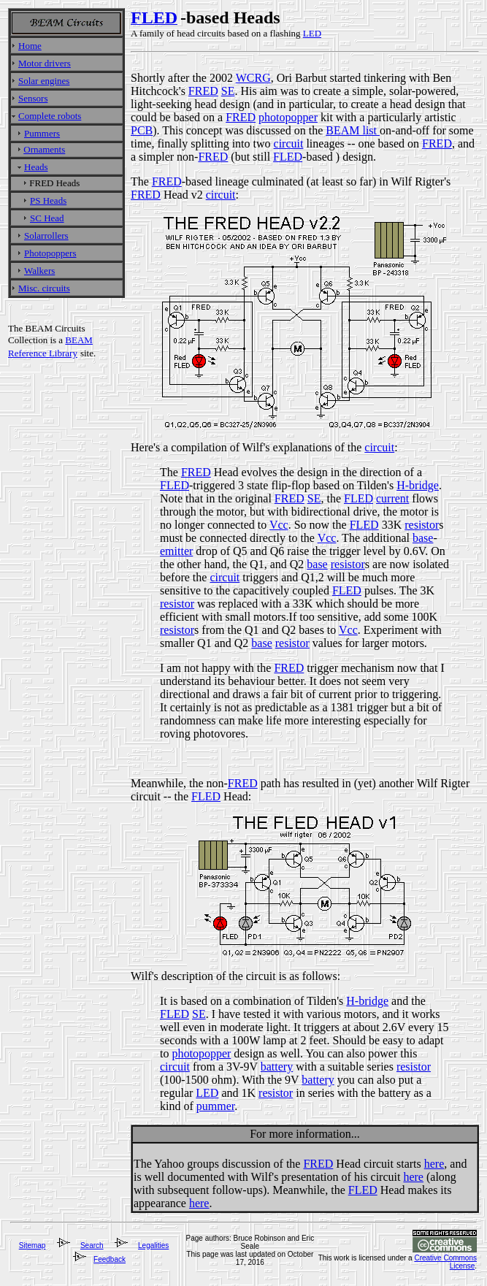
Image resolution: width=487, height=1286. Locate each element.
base (423, 538)
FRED (203, 91)
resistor (421, 524)
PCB (142, 130)
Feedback (109, 1259)
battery (277, 1066)
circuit (289, 143)
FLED (287, 156)
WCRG (253, 78)
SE (228, 91)
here (434, 1163)
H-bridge (417, 485)
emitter (176, 551)
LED (207, 1093)
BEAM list (353, 130)
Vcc (278, 524)
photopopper (288, 117)
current (392, 498)
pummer (215, 1106)
